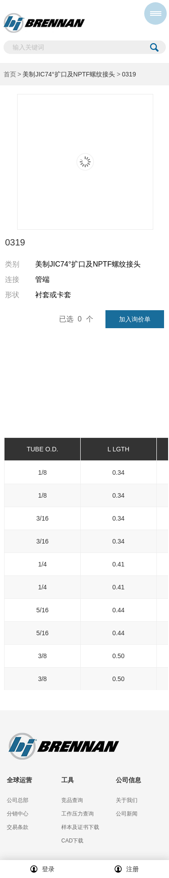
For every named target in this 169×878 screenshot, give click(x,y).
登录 (42, 869)
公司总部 (17, 800)
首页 (10, 74)
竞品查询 (72, 800)
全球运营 (19, 780)
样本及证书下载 (80, 827)
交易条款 (17, 827)
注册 (126, 869)
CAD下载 (72, 841)
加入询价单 (135, 319)
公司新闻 (126, 814)
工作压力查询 (77, 814)
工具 (67, 780)
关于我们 (126, 800)
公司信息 (128, 780)
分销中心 (17, 814)
